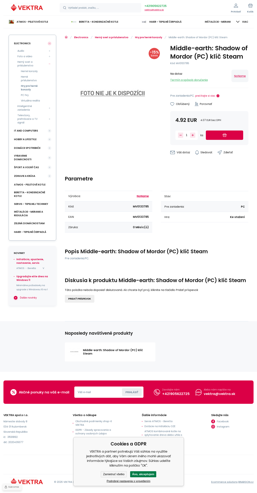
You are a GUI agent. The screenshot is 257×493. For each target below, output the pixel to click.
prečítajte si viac (205, 95)
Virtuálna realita (30, 100)
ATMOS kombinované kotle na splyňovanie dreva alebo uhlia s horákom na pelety (163, 435)
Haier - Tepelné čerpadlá (30, 232)
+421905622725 (155, 6)
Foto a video (24, 56)
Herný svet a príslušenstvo (111, 37)
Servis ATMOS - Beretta (158, 421)
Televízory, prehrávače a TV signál (27, 119)
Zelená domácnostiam (29, 223)
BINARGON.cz (246, 482)
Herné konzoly (29, 71)
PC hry (25, 95)
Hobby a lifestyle (25, 139)
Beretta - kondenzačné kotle (29, 194)
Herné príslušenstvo (29, 78)
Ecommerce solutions (224, 482)
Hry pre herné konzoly (148, 37)
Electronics (81, 37)
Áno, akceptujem (143, 474)
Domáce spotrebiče (27, 148)
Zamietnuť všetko (113, 474)
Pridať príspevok (79, 298)
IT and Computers (26, 130)
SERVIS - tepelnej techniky (31, 204)
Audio (20, 51)
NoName (240, 76)
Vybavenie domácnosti (22, 157)
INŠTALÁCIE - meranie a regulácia (28, 213)
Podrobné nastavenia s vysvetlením (128, 481)
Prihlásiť (131, 392)
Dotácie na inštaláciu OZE (159, 426)
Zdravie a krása (24, 176)
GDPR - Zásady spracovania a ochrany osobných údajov (93, 431)
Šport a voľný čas (26, 167)
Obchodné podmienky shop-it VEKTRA (93, 423)
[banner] (27, 8)
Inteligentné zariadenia (24, 107)
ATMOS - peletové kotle (29, 184)
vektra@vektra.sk (154, 9)
